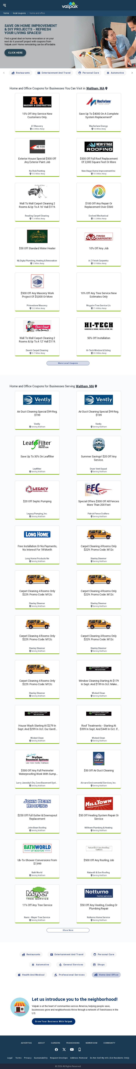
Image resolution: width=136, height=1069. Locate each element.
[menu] (4, 5)
